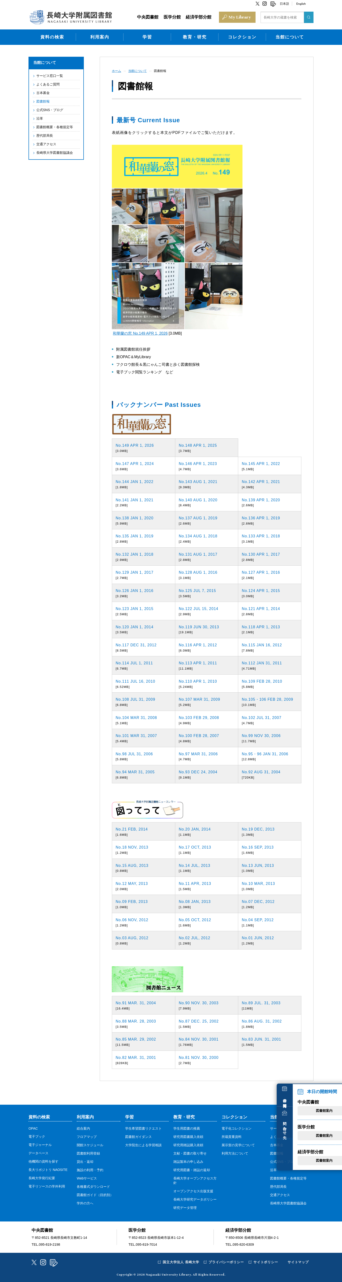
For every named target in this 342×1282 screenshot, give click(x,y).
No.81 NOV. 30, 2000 (199, 1057)
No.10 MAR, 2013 (259, 883)
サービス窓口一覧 (49, 75)
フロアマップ (87, 1136)
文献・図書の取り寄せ (190, 1153)
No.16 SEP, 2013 (258, 847)
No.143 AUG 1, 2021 (198, 481)
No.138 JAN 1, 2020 (135, 518)
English (301, 3)
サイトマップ (298, 1261)
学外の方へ (85, 1203)
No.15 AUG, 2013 (132, 865)
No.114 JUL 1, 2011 (135, 663)
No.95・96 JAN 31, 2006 (265, 753)
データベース (38, 1153)
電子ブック (36, 1136)
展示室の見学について (238, 1144)
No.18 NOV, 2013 (132, 847)
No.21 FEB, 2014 (132, 828)
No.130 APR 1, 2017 (261, 554)
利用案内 (99, 36)
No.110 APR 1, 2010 (198, 681)
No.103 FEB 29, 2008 (199, 717)
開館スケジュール (90, 1144)
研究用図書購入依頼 (188, 1136)
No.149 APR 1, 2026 (135, 445)
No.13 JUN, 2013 (258, 865)
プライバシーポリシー (225, 1261)
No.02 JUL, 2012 (195, 937)
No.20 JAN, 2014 (195, 828)
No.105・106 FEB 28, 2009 (268, 699)
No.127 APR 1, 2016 (261, 572)
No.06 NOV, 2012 (132, 919)
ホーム (117, 70)
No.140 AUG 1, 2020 (198, 499)
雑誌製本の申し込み (188, 1161)
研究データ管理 (185, 1207)
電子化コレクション (237, 1128)
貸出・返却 (85, 1161)
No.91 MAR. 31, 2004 (136, 1002)
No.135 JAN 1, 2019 (135, 536)
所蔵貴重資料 (232, 1136)
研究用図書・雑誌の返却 (191, 1169)
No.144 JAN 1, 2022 (135, 481)
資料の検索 (52, 36)
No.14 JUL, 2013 (195, 865)
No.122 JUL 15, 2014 (199, 608)
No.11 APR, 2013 (195, 883)
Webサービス (87, 1178)
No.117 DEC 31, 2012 (136, 645)
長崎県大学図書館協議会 (54, 152)
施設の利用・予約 (90, 1169)
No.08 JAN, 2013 (195, 901)
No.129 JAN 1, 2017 (135, 572)
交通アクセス (46, 143)
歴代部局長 (44, 135)
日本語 (284, 3)
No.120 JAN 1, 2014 (135, 626)
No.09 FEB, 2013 (132, 901)
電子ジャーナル (40, 1144)
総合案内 (83, 1128)
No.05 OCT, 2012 (195, 919)
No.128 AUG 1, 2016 (198, 572)
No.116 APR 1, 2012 (198, 645)
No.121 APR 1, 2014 (261, 608)
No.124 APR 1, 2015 (261, 590)
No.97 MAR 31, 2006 (198, 753)
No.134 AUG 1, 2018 (198, 536)
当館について (290, 36)
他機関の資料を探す (43, 1161)
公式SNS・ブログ (49, 109)
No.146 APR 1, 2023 (198, 463)
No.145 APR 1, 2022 (261, 463)
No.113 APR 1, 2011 (198, 663)
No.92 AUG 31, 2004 (261, 772)
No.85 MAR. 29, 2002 (136, 1039)
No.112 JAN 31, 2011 (262, 663)
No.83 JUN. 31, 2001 (262, 1039)
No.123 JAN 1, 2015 (135, 608)
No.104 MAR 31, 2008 (137, 717)
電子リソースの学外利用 (46, 1186)
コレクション (242, 36)
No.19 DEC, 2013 (258, 828)
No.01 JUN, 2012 (258, 937)
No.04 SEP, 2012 (258, 919)
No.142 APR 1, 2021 (261, 481)
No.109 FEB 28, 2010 (262, 681)
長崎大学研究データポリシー (195, 1199)
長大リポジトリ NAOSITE (48, 1169)
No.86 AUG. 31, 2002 (262, 1021)
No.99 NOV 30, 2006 (261, 735)
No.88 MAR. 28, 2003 (136, 1021)
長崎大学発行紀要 (41, 1177)
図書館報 (42, 101)
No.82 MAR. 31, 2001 (136, 1057)
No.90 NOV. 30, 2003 (199, 1002)
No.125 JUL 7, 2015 (198, 590)
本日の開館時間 (333, 1083)
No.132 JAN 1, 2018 (135, 554)
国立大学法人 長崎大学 (180, 1261)
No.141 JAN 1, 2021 (135, 499)
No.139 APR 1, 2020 (261, 499)
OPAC (33, 1128)
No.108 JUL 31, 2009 (136, 699)
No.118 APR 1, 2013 (261, 626)
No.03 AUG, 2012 (132, 937)
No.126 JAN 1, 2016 (135, 590)
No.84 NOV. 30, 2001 (199, 1039)
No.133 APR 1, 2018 (261, 536)
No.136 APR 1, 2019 (261, 518)
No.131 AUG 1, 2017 (198, 554)
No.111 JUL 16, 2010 (136, 681)
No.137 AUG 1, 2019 (198, 518)
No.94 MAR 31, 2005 (135, 772)
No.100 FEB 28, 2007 (199, 735)
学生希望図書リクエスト (143, 1128)
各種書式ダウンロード (93, 1186)
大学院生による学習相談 (143, 1144)
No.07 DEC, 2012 (258, 901)
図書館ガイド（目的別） (95, 1194)
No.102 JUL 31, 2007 (262, 717)
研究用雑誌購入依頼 (188, 1144)
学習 (147, 36)
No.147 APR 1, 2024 (135, 463)
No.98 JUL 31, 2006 (135, 753)
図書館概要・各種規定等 (54, 126)
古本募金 (42, 92)
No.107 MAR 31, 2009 (200, 699)
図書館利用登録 (88, 1153)
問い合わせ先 (333, 1111)
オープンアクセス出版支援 (193, 1191)
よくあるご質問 (47, 83)
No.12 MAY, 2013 (132, 883)
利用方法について (235, 1153)
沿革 (39, 118)
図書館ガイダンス (138, 1136)
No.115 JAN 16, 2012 (262, 645)
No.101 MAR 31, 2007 (137, 735)
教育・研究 (195, 36)
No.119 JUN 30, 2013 (199, 626)
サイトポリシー (265, 1261)
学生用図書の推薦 (186, 1128)
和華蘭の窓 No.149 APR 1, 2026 (140, 333)
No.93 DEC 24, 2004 (198, 772)
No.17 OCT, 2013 (195, 847)
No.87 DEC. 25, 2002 (199, 1021)
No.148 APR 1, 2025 (198, 445)
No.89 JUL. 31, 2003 (261, 1002)
